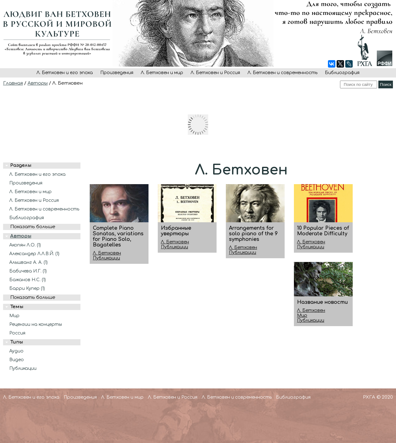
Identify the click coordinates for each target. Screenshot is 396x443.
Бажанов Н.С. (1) (27, 279)
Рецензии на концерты (35, 324)
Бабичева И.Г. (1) (28, 271)
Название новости (322, 302)
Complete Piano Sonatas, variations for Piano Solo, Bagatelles (118, 236)
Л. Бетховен (107, 253)
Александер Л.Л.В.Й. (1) (34, 253)
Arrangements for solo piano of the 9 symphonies (253, 233)
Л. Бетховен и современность (282, 72)
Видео (16, 359)
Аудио (16, 351)
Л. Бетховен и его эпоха (65, 72)
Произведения (116, 72)
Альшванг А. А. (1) (28, 262)
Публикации (23, 368)
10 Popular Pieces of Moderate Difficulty (323, 231)
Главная (13, 83)
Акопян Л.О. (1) (25, 245)
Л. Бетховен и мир (162, 72)
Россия (17, 333)
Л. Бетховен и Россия (215, 72)
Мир (14, 315)
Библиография (342, 72)
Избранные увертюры (176, 231)
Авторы (38, 83)
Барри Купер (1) (27, 288)
